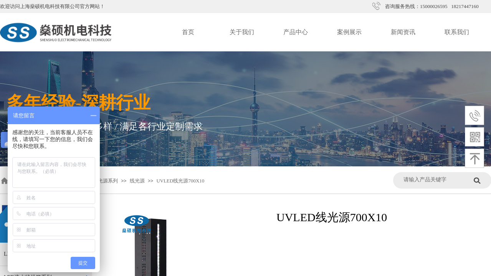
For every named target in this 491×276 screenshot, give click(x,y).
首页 (188, 32)
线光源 (137, 181)
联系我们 (457, 32)
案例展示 (349, 32)
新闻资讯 (403, 32)
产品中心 (295, 32)
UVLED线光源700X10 (180, 181)
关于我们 (242, 32)
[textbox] (436, 179)
